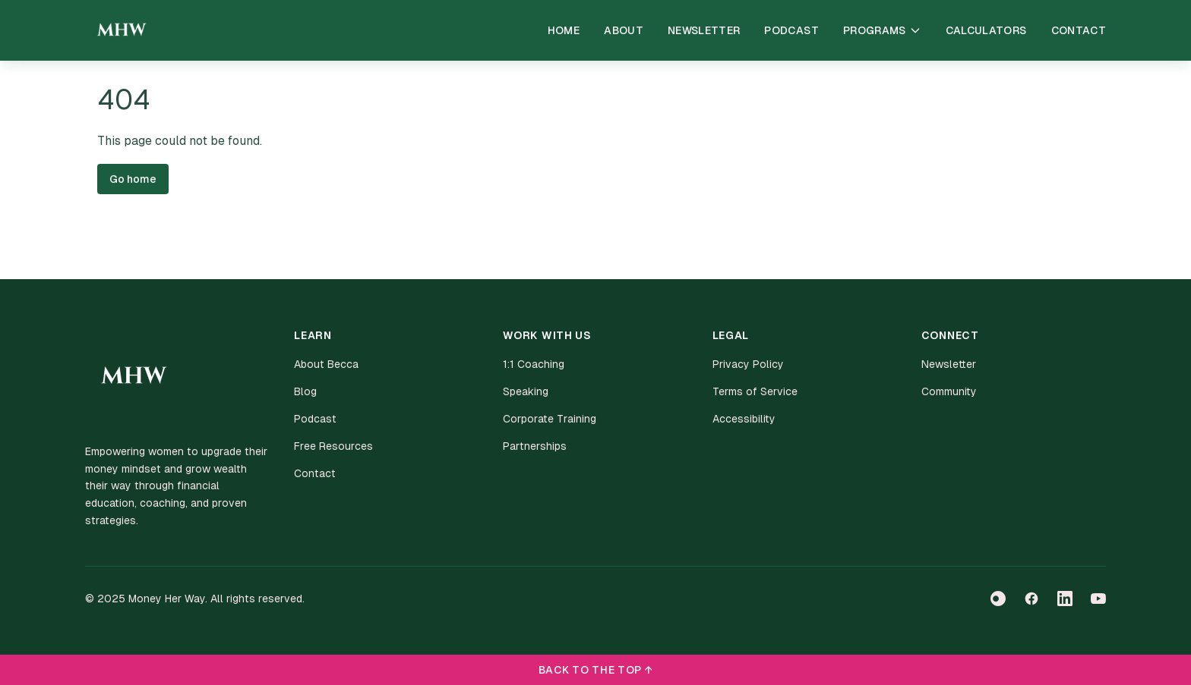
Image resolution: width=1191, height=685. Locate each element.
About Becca (326, 364)
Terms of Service (755, 391)
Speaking (525, 391)
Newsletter (704, 30)
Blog (305, 391)
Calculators (986, 30)
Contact (1078, 30)
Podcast (791, 30)
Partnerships (535, 446)
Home (564, 30)
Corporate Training (549, 419)
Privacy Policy (748, 364)
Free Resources (333, 446)
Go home (132, 179)
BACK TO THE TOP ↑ (596, 670)
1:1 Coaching (533, 364)
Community (949, 391)
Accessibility (744, 419)
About (623, 30)
